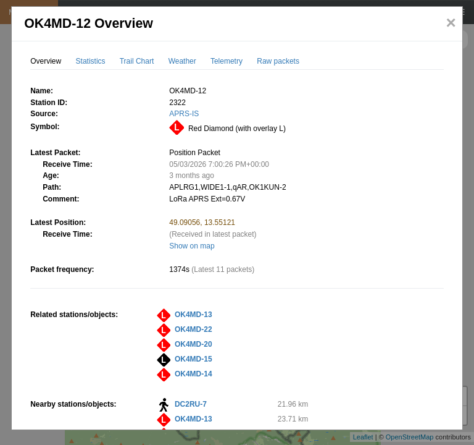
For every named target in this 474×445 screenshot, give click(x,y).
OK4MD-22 (193, 329)
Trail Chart (137, 61)
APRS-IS (184, 113)
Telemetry (226, 61)
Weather (182, 61)
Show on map (191, 246)
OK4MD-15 (193, 359)
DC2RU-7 (191, 404)
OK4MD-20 (193, 344)
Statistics (91, 61)
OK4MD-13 (193, 314)
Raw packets (278, 61)
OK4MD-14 (193, 374)
